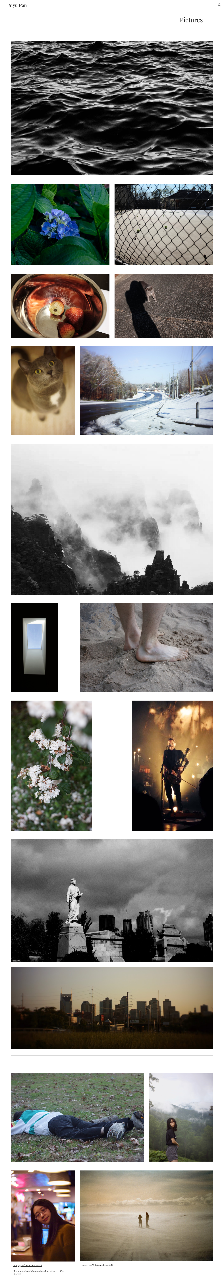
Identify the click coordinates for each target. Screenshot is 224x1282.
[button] (4, 5)
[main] (112, 19)
